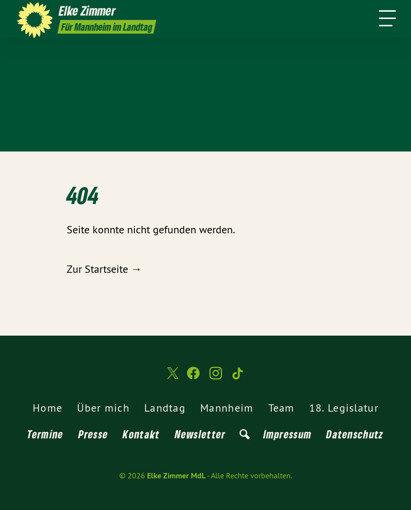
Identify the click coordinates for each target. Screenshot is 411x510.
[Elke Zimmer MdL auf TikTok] (238, 377)
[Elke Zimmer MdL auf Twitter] (172, 377)
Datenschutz (354, 434)
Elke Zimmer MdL (176, 476)
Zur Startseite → (104, 269)
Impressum (287, 434)
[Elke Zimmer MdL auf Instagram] (216, 377)
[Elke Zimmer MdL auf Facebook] (193, 377)
